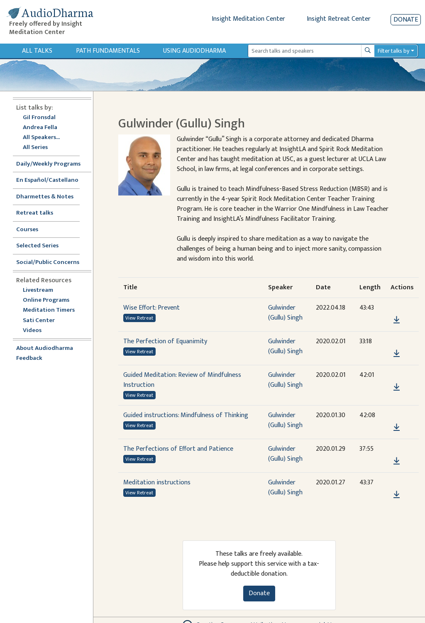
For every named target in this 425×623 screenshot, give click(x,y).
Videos (36, 330)
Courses (27, 230)
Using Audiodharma (194, 50)
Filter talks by (393, 51)
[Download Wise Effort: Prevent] (397, 320)
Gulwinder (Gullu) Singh (285, 312)
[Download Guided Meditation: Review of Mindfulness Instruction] (397, 387)
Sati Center (39, 320)
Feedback (29, 358)
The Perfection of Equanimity (165, 341)
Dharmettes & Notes (44, 197)
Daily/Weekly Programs (52, 164)
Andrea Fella (40, 127)
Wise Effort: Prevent (151, 307)
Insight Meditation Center (248, 18)
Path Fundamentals (108, 50)
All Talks (37, 50)
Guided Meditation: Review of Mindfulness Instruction (182, 380)
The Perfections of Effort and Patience (178, 448)
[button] (396, 308)
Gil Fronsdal (39, 117)
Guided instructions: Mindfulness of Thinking (185, 415)
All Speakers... (41, 137)
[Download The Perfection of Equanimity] (397, 353)
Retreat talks (34, 213)
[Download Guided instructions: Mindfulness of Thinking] (397, 427)
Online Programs (46, 300)
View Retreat (139, 318)
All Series (35, 147)
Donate (405, 19)
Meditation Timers (49, 310)
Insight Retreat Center (339, 18)
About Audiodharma (44, 348)
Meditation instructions (157, 482)
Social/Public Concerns (47, 262)
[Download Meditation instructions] (397, 495)
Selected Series (42, 246)
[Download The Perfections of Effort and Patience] (397, 461)
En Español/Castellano (47, 180)
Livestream (38, 290)
